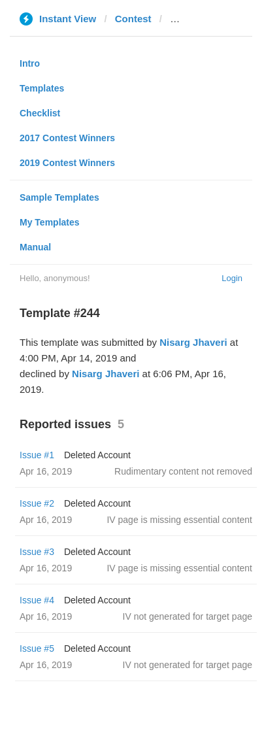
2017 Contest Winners (67, 138)
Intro (30, 63)
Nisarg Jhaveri (193, 342)
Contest (133, 18)
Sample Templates (59, 197)
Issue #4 (37, 600)
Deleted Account (97, 455)
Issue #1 (37, 455)
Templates (42, 88)
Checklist (40, 113)
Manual (35, 247)
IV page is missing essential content (179, 519)
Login (231, 278)
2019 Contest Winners (67, 163)
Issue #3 (37, 552)
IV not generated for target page (187, 616)
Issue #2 (37, 503)
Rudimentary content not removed (183, 471)
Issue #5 (37, 648)
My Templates (50, 222)
